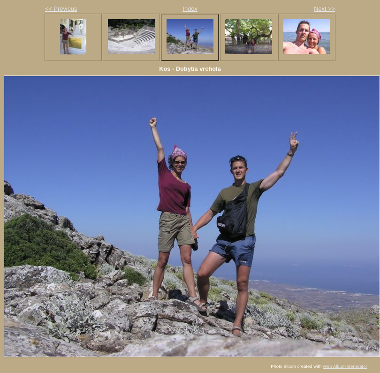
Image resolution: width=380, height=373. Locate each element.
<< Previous (61, 8)
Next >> (324, 8)
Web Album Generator (345, 366)
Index (189, 8)
